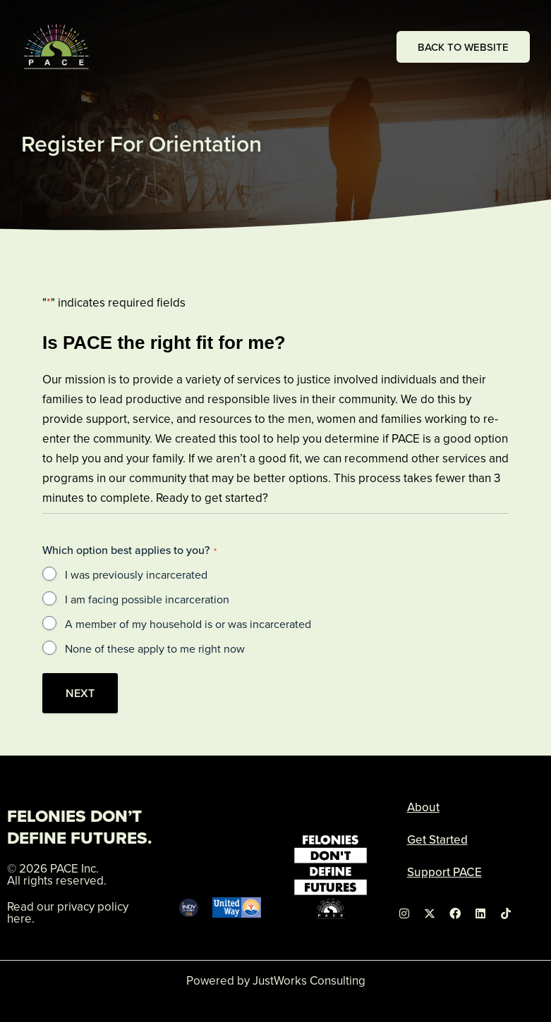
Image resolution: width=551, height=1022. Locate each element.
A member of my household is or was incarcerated (188, 624)
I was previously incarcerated (136, 574)
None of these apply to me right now (155, 648)
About (423, 807)
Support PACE (444, 871)
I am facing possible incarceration (147, 599)
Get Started (437, 839)
